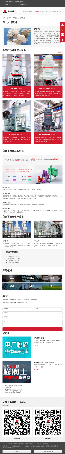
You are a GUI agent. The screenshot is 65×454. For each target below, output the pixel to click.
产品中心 (31, 11)
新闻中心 (42, 11)
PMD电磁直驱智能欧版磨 (28, 446)
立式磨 (38, 446)
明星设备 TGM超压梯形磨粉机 (13, 391)
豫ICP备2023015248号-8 (8, 443)
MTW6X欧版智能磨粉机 (15, 446)
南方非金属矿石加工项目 (14, 258)
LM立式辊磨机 (9, 387)
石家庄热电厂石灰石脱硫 (14, 256)
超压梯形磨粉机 (54, 446)
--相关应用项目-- (48, 451)
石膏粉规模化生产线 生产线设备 (13, 392)
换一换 (59, 52)
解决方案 (37, 11)
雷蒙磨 (47, 446)
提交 (32, 329)
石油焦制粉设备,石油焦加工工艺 (13, 386)
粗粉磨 (4, 447)
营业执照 (31, 443)
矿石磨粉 (15, 18)
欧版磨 (42, 446)
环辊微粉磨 (10, 447)
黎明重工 (22, 5)
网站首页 (25, 11)
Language (6, 4)
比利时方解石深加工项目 (14, 260)
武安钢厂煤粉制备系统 (13, 262)
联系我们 (59, 11)
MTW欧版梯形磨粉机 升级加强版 (13, 389)
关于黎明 (54, 11)
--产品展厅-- (16, 451)
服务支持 (48, 11)
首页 (4, 18)
